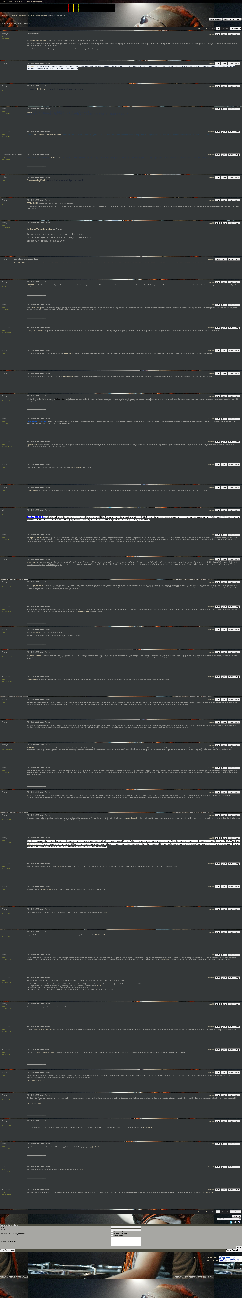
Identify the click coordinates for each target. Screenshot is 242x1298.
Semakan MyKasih (36, 180)
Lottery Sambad (131, 818)
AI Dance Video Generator (39, 229)
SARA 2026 (55, 157)
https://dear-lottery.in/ (34, 1103)
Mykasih (30, 66)
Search (10, 2)
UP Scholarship (100, 935)
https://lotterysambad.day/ (35, 1080)
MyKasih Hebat (32, 445)
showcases (165, 959)
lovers (99, 986)
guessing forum (147, 1127)
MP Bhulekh (37, 632)
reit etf (81, 1169)
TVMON (29, 112)
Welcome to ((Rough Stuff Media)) (13, 15)
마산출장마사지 (94, 1147)
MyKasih (41, 89)
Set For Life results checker (42, 1030)
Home (4, 2)
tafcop (69, 1007)
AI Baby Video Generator (35, 331)
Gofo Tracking (36, 308)
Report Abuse (212, 1260)
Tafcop (58, 866)
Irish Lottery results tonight (46, 1052)
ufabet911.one (208, 1192)
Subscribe (236, 1216)
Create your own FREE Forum (205, 1258)
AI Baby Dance (20, 262)
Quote (224, 34)
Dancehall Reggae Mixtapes (37, 15)
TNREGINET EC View (37, 585)
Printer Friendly (235, 19)
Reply (226, 19)
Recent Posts (18, 2)
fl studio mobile (75, 467)
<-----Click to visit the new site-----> (35, 2)
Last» (208, 28)
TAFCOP (30, 795)
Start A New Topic (216, 19)
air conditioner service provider (47, 135)
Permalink (211, 34)
